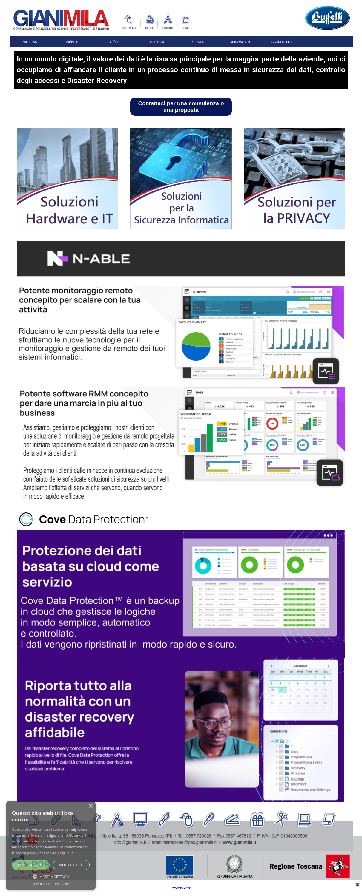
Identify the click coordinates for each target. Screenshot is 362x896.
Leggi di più (67, 853)
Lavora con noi (282, 42)
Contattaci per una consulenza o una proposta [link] (181, 106)
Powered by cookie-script (51, 884)
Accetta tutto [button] (31, 865)
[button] (51, 875)
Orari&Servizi (240, 42)
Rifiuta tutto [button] (71, 865)
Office (114, 42)
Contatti (198, 42)
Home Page (30, 42)
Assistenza (156, 42)
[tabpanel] (181, 70)
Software (72, 42)
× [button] (90, 806)
